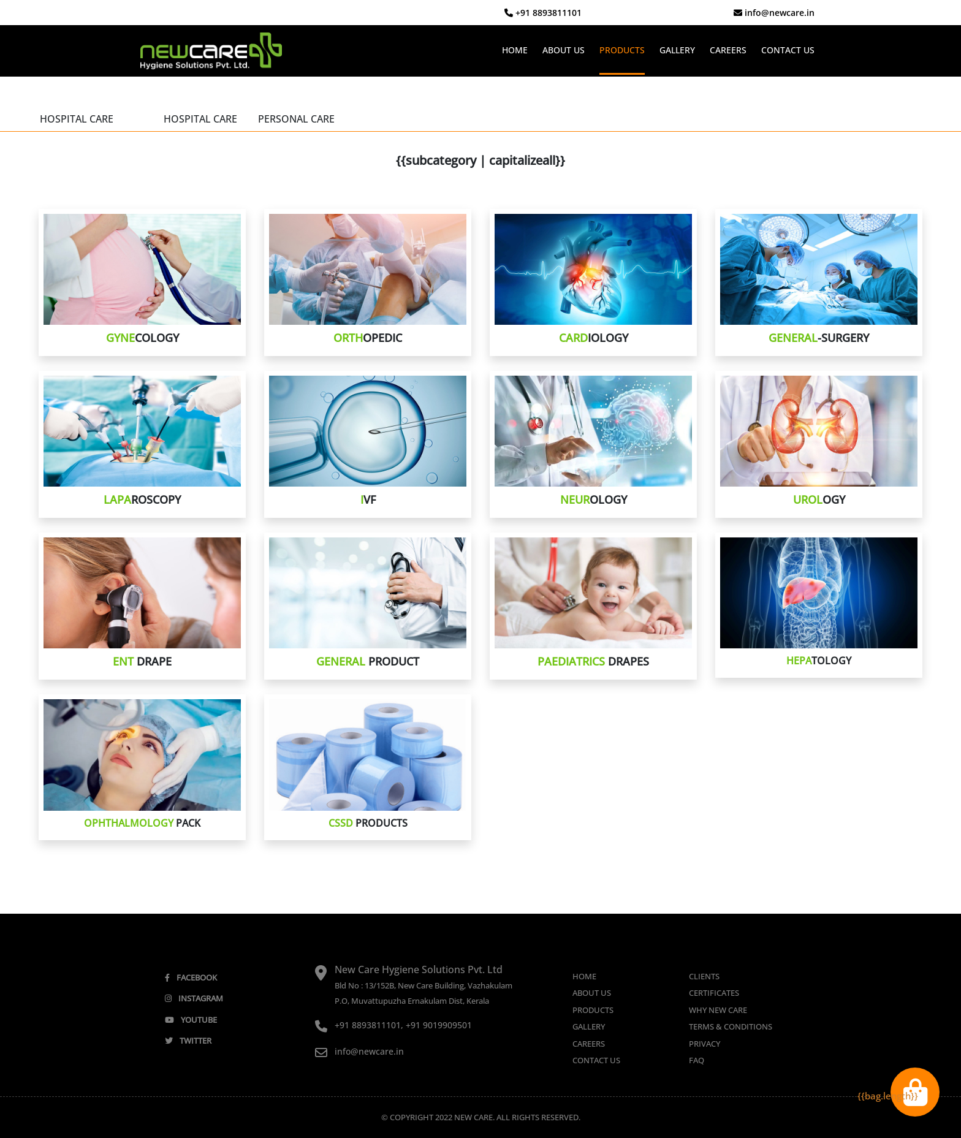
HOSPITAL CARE (76, 119)
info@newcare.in (774, 12)
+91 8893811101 (543, 12)
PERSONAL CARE (296, 119)
